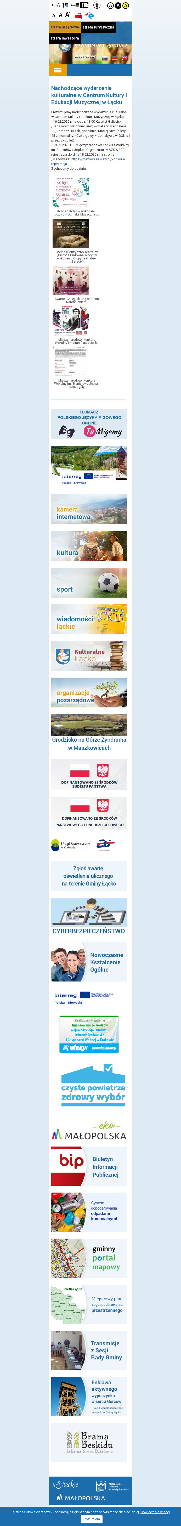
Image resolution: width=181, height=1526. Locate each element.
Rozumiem (92, 1519)
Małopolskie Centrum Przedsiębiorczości (112, 1485)
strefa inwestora (64, 38)
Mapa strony (85, 56)
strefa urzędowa (64, 27)
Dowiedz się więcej (155, 1512)
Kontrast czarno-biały (118, 5)
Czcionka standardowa (61, 14)
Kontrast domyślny (110, 5)
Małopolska (80, 1497)
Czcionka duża (67, 14)
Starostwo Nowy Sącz (65, 1484)
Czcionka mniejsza (54, 14)
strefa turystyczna (98, 27)
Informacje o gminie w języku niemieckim (114, 58)
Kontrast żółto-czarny (125, 5)
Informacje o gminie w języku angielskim (124, 58)
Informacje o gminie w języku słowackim (104, 58)
